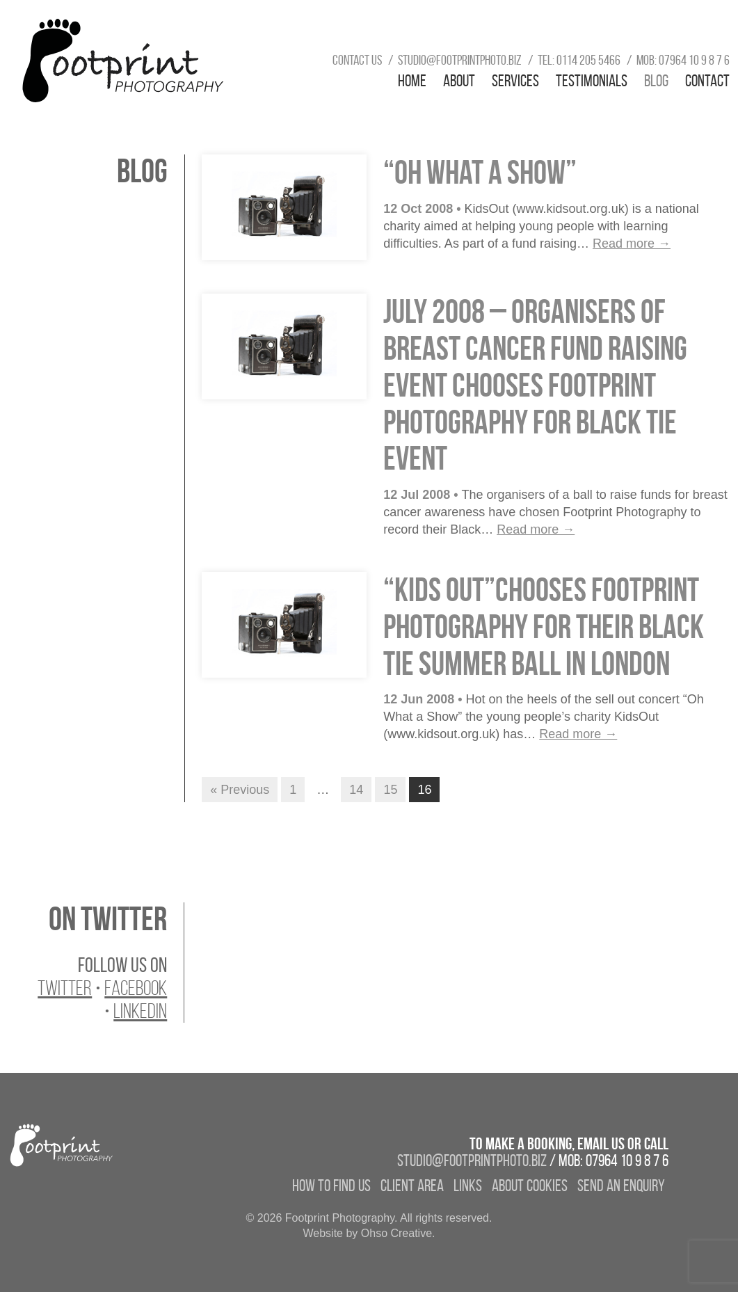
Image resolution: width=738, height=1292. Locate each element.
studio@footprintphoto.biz (460, 59)
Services (515, 81)
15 (390, 790)
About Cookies (530, 1186)
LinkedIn (140, 1011)
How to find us (331, 1186)
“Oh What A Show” (480, 172)
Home (412, 81)
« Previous (239, 790)
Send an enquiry (621, 1186)
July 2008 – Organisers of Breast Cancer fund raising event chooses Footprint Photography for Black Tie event (535, 385)
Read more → (632, 243)
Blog (656, 81)
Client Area (412, 1186)
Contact (707, 81)
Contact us (357, 59)
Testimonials (591, 81)
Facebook (135, 988)
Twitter (65, 988)
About (459, 81)
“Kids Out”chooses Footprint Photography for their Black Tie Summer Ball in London (543, 626)
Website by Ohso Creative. (369, 1233)
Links (468, 1186)
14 (356, 790)
